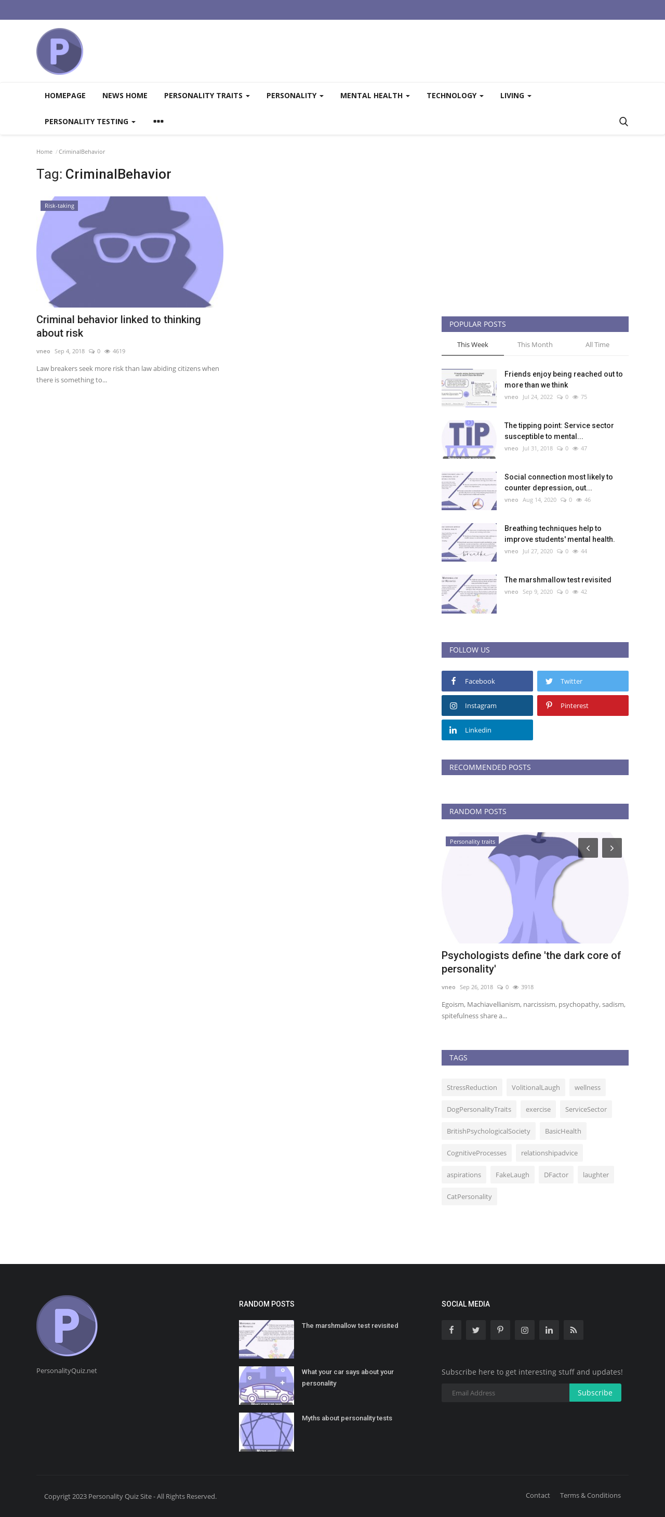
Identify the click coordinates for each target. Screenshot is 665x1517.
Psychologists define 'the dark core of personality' (531, 962)
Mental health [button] (375, 95)
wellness (588, 1087)
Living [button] (515, 95)
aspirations (464, 1174)
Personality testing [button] (90, 121)
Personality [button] (295, 95)
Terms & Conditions (590, 1495)
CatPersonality (469, 1196)
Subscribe (595, 1393)
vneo (43, 351)
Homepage (65, 95)
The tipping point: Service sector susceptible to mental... (559, 431)
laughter (596, 1174)
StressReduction (472, 1087)
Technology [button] (455, 95)
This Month (535, 344)
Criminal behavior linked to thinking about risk (118, 326)
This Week (472, 344)
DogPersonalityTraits (479, 1109)
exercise (538, 1109)
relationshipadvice (549, 1152)
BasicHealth (563, 1131)
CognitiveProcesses (477, 1152)
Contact (538, 1495)
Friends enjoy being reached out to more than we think (563, 379)
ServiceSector (586, 1109)
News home (125, 95)
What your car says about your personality (348, 1377)
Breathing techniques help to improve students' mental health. (559, 533)
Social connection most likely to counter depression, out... (558, 482)
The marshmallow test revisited (557, 580)
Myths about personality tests (347, 1418)
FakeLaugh (512, 1174)
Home (44, 151)
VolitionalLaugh (536, 1087)
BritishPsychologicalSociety (488, 1131)
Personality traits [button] (207, 95)
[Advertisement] (439, 51)
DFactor (556, 1174)
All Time (597, 344)
